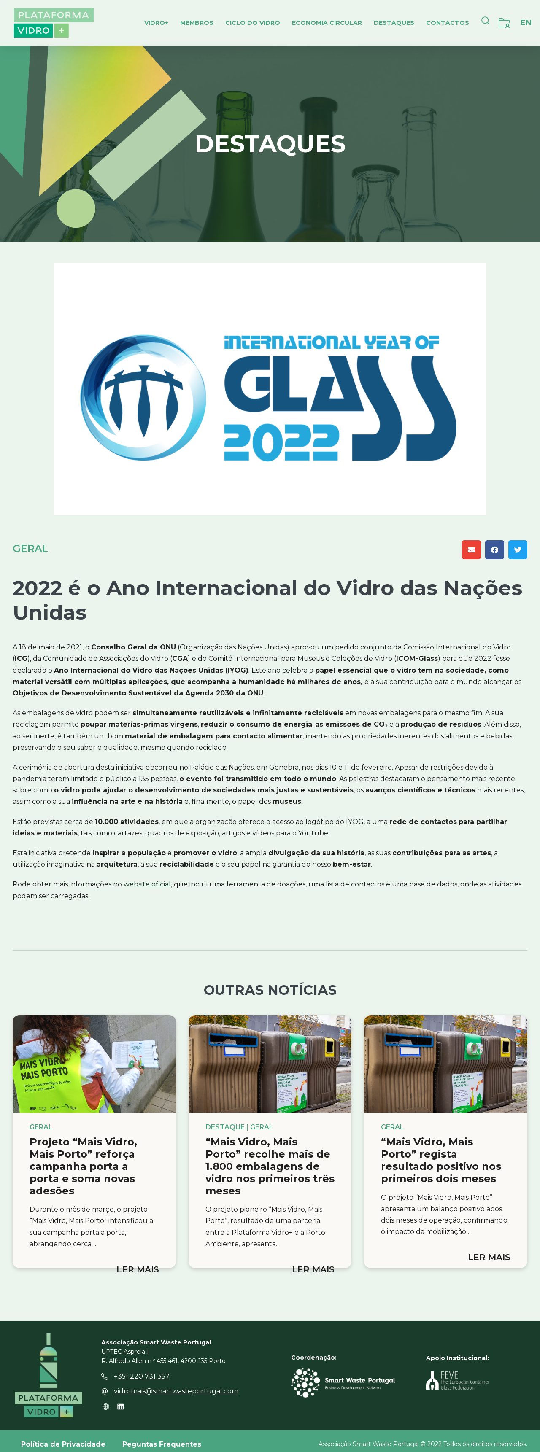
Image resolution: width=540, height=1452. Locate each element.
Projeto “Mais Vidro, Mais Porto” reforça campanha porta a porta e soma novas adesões (83, 1166)
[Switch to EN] (526, 22)
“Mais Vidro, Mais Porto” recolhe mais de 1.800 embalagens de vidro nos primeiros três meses (270, 1166)
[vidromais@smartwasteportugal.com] (104, 1385)
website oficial (147, 884)
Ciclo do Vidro (252, 23)
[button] (471, 549)
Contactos (447, 23)
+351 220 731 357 (142, 1370)
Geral (31, 548)
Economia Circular (327, 23)
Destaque (225, 1127)
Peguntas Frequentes (161, 1438)
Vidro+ (156, 23)
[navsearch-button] (485, 22)
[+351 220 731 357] (104, 1370)
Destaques (394, 23)
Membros (196, 23)
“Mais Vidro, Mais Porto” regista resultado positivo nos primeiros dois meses (441, 1160)
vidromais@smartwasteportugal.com (176, 1385)
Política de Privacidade (63, 1438)
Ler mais (137, 1269)
